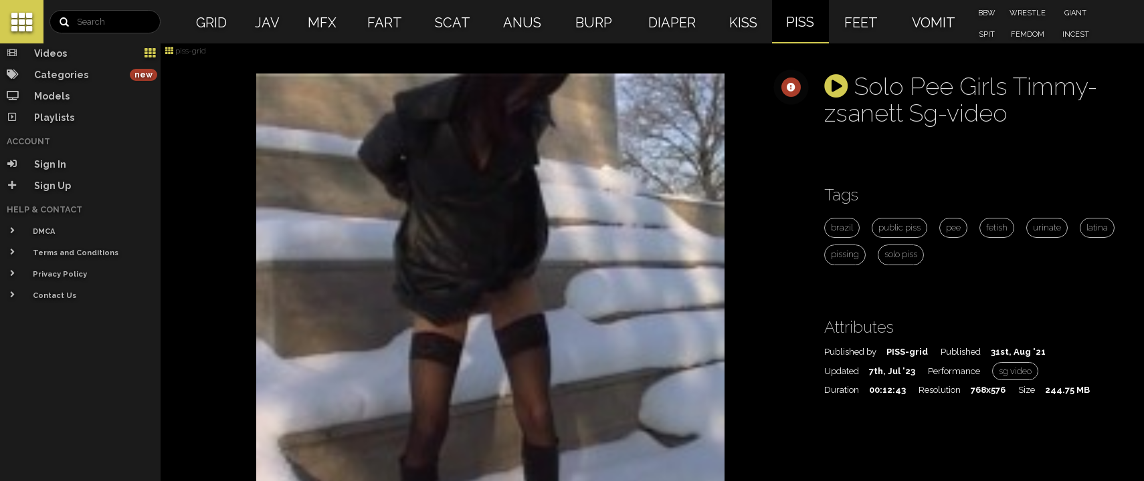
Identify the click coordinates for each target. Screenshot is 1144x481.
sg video (1015, 371)
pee (953, 227)
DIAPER (672, 23)
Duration (841, 390)
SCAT (452, 23)
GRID (211, 23)
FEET (861, 23)
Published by (850, 352)
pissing (845, 254)
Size (1026, 390)
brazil (842, 227)
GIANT (1075, 13)
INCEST (1075, 34)
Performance (954, 371)
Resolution (940, 390)
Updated (841, 371)
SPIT (987, 34)
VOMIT (933, 23)
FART (384, 23)
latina (1097, 227)
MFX (322, 23)
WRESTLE (1028, 13)
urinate (1047, 227)
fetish (997, 227)
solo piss (900, 254)
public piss (899, 227)
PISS (800, 22)
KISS (743, 23)
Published (961, 352)
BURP (593, 23)
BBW (986, 13)
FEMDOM (1027, 34)
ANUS (522, 23)
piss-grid (185, 50)
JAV (267, 23)
